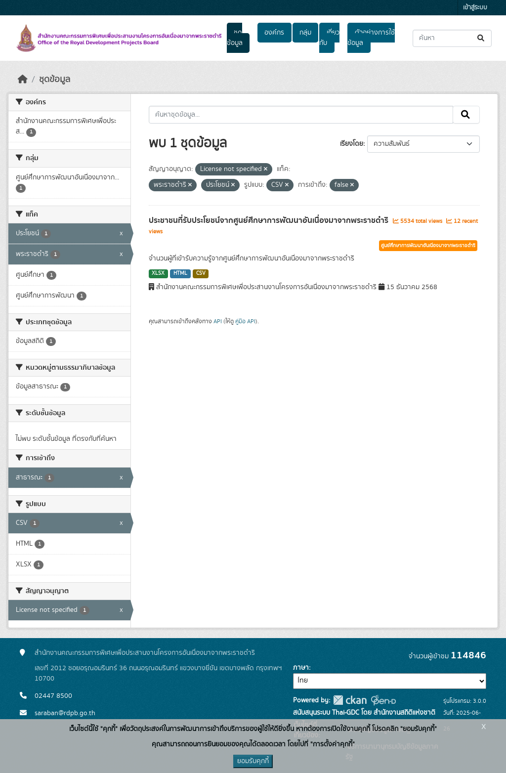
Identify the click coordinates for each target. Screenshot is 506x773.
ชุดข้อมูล (235, 38)
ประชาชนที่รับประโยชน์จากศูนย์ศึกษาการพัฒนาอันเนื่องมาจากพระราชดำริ (269, 220)
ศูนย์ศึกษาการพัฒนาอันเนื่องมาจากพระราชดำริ (428, 245)
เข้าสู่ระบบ (475, 7)
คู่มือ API (245, 321)
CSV (201, 273)
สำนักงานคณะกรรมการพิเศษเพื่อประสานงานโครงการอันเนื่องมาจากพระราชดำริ (145, 653)
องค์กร (274, 33)
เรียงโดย (351, 144)
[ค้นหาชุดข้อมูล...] (452, 38)
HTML (180, 273)
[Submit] (481, 38)
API (217, 321)
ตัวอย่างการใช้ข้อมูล (370, 38)
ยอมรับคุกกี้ (253, 761)
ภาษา (301, 668)
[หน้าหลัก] (23, 79)
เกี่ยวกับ (329, 38)
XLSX (158, 273)
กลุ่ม (305, 33)
